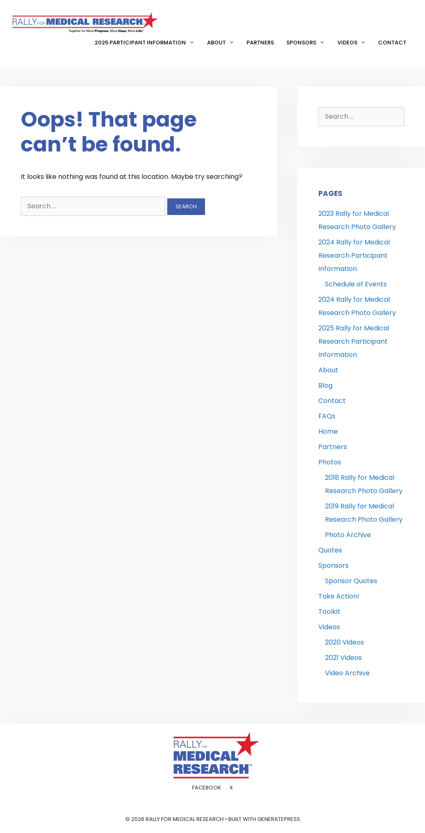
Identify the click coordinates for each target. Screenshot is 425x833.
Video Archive (347, 673)
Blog (325, 385)
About (223, 42)
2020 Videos (344, 642)
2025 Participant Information (147, 42)
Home (328, 431)
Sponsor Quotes (351, 581)
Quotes (330, 550)
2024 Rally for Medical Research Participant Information (354, 255)
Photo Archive (348, 535)
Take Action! (338, 596)
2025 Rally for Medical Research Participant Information (353, 341)
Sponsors (308, 42)
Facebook (206, 787)
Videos (354, 42)
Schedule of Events (356, 284)
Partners (260, 42)
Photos (329, 462)
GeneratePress (278, 819)
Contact (392, 42)
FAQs (326, 416)
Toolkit (329, 611)
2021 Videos (343, 657)
